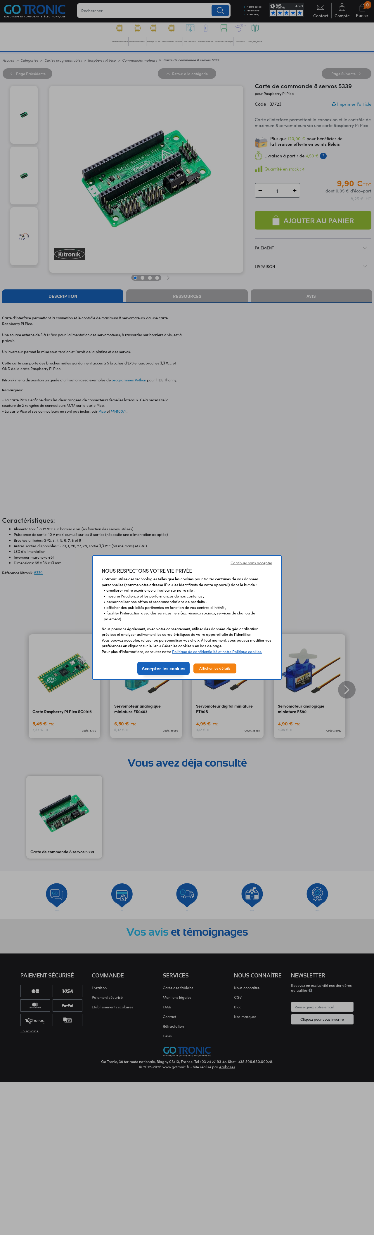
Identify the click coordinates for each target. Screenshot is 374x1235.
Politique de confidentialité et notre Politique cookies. (217, 651)
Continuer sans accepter (251, 562)
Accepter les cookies (163, 668)
